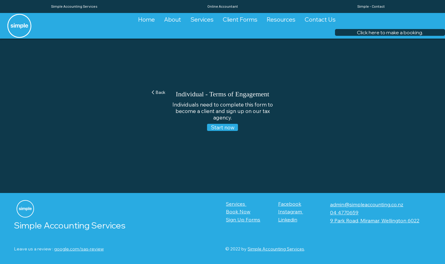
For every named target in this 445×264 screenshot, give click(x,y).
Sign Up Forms (243, 219)
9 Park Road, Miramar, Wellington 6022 (374, 220)
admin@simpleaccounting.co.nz (366, 204)
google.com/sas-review (79, 249)
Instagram (290, 211)
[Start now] (222, 127)
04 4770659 (344, 212)
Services (236, 204)
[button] (390, 32)
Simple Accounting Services (276, 249)
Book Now (238, 211)
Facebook (289, 204)
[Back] (161, 92)
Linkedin (287, 219)
